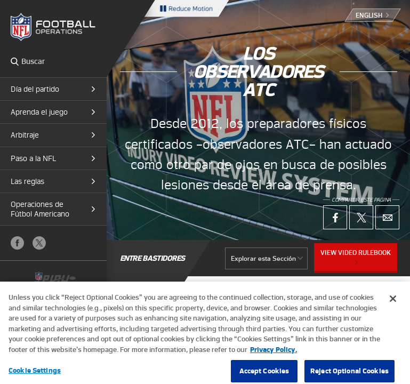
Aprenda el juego (39, 112)
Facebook (17, 243)
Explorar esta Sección (263, 258)
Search (15, 61)
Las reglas (27, 181)
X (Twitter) (39, 243)
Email (387, 217)
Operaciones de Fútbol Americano (40, 209)
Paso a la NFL (33, 158)
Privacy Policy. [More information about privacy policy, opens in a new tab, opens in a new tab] (273, 353)
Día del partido (35, 89)
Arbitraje (25, 135)
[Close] (393, 302)
